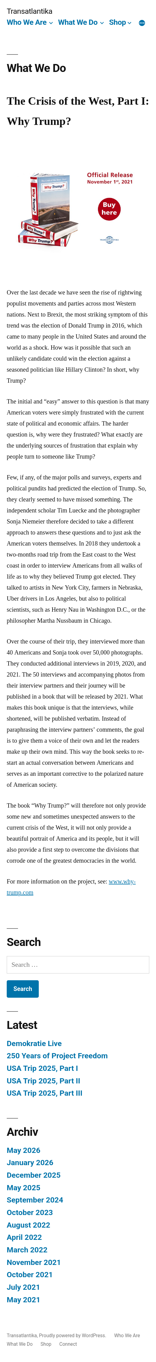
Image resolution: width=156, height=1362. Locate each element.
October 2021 (30, 1274)
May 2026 (23, 1150)
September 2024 (35, 1199)
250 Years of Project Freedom (57, 1055)
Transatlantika (30, 11)
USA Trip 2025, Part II (43, 1080)
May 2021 (23, 1299)
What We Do (77, 22)
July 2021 (23, 1287)
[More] (142, 23)
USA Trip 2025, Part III (44, 1093)
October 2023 (30, 1212)
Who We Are (26, 22)
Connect (68, 1344)
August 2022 (28, 1225)
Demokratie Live (34, 1043)
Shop (117, 22)
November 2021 (34, 1262)
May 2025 (23, 1187)
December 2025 (33, 1175)
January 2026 (30, 1162)
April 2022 (24, 1237)
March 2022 (27, 1249)
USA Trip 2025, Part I (42, 1068)
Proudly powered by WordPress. (73, 1335)
